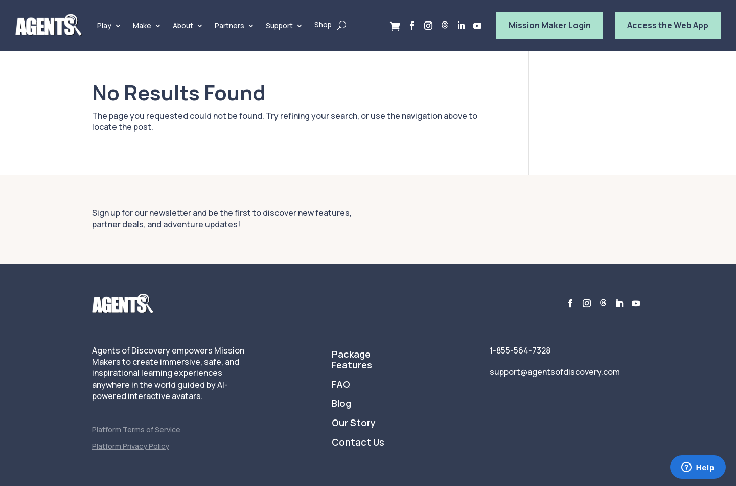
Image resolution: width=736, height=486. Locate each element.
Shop (323, 24)
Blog (341, 403)
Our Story (354, 423)
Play (104, 25)
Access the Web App (667, 25)
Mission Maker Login (550, 25)
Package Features (352, 360)
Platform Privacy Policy (130, 446)
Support (279, 25)
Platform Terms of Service (136, 429)
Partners (229, 25)
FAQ (341, 384)
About (183, 25)
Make (142, 25)
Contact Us (358, 442)
